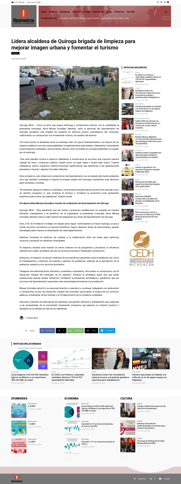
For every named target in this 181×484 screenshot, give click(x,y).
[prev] (163, 18)
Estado (15, 53)
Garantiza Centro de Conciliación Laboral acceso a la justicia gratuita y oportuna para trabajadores (147, 94)
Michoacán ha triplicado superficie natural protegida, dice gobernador (147, 184)
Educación (139, 150)
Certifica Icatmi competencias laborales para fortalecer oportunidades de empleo (148, 155)
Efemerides (32, 403)
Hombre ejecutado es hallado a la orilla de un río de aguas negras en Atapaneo (148, 108)
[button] (166, 11)
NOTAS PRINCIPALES (142, 118)
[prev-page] (13, 458)
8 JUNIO (31, 406)
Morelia (138, 134)
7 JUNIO (31, 424)
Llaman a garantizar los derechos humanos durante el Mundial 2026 (147, 169)
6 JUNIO (31, 442)
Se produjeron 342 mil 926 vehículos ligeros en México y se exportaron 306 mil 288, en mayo (94, 18)
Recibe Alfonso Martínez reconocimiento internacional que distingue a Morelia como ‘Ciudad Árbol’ (148, 140)
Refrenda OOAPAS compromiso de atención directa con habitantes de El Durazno (147, 199)
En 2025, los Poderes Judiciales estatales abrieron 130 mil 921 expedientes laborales (148, 78)
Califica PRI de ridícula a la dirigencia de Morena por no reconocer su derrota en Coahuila (147, 124)
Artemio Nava (32, 318)
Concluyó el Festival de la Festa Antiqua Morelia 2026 (150, 442)
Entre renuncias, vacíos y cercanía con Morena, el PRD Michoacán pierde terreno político (147, 215)
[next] (168, 18)
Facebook (142, 479)
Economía (14, 372)
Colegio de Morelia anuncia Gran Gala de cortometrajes (151, 407)
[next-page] (17, 458)
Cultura (139, 403)
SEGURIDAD (139, 104)
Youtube (166, 479)
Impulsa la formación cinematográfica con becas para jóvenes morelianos (151, 425)
